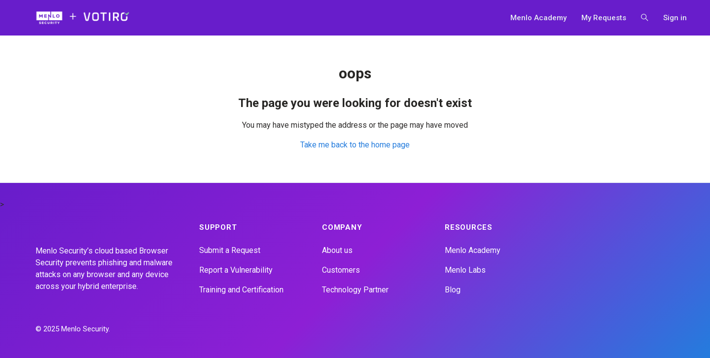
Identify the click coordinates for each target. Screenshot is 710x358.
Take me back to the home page (355, 144)
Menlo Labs (465, 270)
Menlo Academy (538, 17)
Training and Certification (241, 289)
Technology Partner (355, 289)
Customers (341, 270)
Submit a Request (229, 250)
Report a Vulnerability (236, 270)
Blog (453, 289)
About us (337, 250)
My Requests (603, 17)
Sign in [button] (675, 17)
